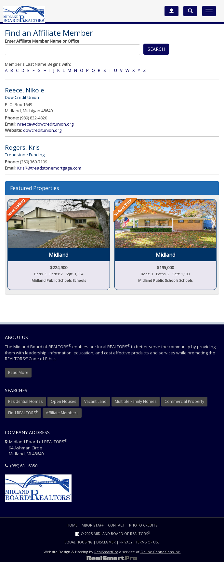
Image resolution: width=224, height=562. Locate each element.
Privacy (125, 542)
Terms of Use (148, 542)
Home (72, 525)
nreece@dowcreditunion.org (45, 124)
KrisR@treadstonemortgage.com (49, 168)
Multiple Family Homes (135, 401)
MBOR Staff (93, 525)
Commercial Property (184, 401)
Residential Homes (25, 401)
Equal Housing (78, 542)
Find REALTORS (23, 412)
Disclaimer (106, 542)
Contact (116, 525)
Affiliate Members (62, 413)
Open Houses (63, 401)
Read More (18, 372)
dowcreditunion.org (42, 130)
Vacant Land (95, 401)
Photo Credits (143, 525)
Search (156, 49)
